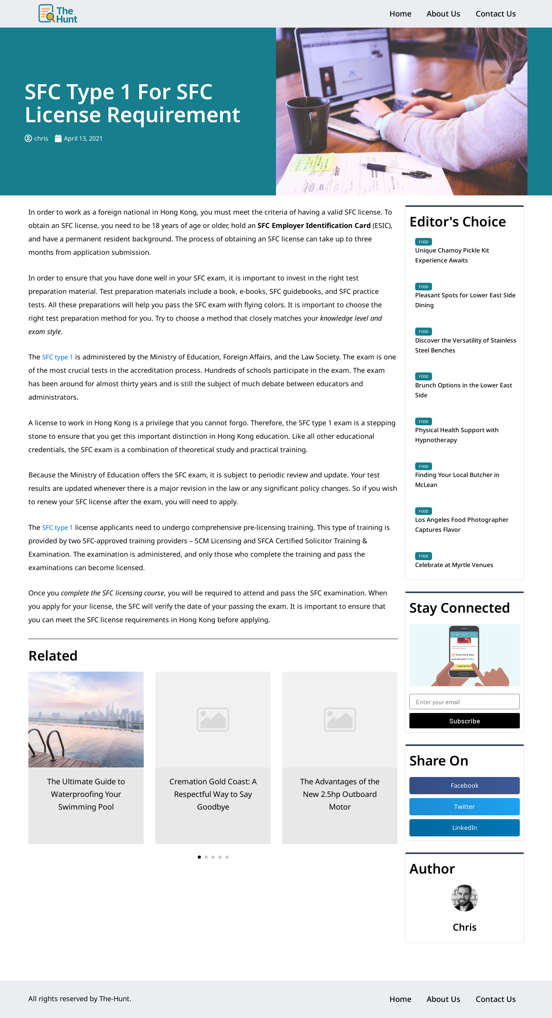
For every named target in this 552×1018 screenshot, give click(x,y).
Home (400, 13)
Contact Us (496, 13)
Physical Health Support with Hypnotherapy (462, 448)
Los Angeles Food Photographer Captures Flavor (465, 544)
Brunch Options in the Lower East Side (462, 400)
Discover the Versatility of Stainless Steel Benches (457, 352)
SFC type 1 (59, 356)
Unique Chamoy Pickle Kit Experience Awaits (457, 256)
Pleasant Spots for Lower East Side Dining (464, 304)
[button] (199, 857)
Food (423, 241)
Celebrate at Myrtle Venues (459, 585)
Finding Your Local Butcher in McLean (463, 496)
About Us (443, 13)
